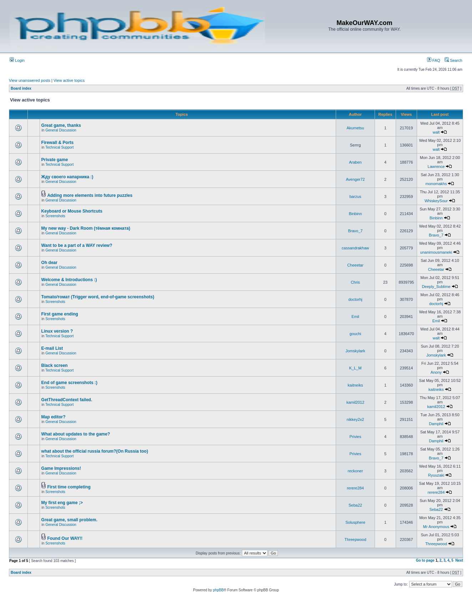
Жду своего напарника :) (67, 176)
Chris (355, 282)
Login (17, 60)
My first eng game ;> (62, 502)
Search (453, 60)
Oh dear (49, 262)
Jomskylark (355, 351)
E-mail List (52, 348)
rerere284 (355, 488)
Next (459, 560)
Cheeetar (355, 265)
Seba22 (355, 505)
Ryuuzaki (436, 475)
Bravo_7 (355, 231)
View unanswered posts (29, 80)
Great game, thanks (61, 125)
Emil (355, 316)
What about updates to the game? (75, 434)
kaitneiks (355, 385)
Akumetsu (355, 128)
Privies (355, 436)
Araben (355, 162)
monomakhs (436, 183)
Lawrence (436, 166)
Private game (54, 159)
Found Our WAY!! (64, 538)
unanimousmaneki (436, 252)
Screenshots (55, 216)
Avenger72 (355, 179)
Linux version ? (57, 331)
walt (436, 132)
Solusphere (355, 522)
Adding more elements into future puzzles (89, 195)
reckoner (355, 471)
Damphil (436, 424)
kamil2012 (355, 402)
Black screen (54, 365)
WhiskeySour (436, 201)
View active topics (69, 80)
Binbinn (355, 214)
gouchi (355, 334)
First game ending (59, 314)
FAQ (433, 60)
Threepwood (355, 539)
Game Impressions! (61, 468)
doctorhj (355, 299)
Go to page (425, 560)
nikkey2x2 (355, 419)
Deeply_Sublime (436, 286)
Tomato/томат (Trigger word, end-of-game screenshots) (97, 296)
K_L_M (355, 368)
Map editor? (53, 416)
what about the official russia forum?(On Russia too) (94, 451)
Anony (436, 372)
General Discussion (60, 130)
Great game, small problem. (69, 519)
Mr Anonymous (436, 526)
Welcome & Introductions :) (69, 279)
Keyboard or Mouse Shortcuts (71, 211)
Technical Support (59, 147)
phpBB (218, 590)
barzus (355, 196)
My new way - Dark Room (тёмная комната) (85, 228)
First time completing (68, 486)
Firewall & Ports (57, 142)
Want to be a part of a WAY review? (76, 245)
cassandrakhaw (355, 248)
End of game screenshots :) (69, 382)
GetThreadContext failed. (66, 399)
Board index (21, 88)
